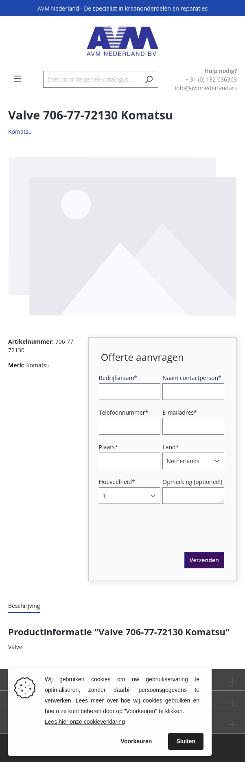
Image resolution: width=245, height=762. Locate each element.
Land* (170, 447)
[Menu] (17, 78)
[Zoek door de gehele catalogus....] (91, 79)
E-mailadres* (179, 412)
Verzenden (204, 560)
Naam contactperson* (191, 378)
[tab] (24, 606)
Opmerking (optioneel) (192, 482)
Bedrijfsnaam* (118, 378)
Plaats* (108, 447)
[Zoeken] (148, 79)
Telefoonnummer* (124, 412)
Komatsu (20, 131)
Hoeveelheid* (117, 482)
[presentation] (163, 536)
